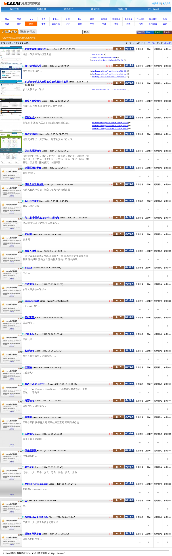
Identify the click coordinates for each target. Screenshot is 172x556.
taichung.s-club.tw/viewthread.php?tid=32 (109, 74)
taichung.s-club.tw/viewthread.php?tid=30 (109, 71)
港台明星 (129, 19)
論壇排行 (68, 9)
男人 (43, 19)
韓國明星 (116, 19)
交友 (92, 24)
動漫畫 (104, 19)
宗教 (141, 24)
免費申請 (156, 3)
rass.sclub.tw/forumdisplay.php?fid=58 (107, 60)
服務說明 (41, 9)
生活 (165, 19)
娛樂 (92, 19)
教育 (80, 24)
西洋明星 (153, 19)
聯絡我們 (122, 9)
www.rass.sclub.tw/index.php (104, 57)
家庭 (165, 24)
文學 (68, 19)
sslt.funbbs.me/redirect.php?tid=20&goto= (109, 89)
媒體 (43, 24)
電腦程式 (56, 24)
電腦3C (56, 19)
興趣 (104, 24)
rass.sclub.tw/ (97, 54)
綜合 (7, 19)
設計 (68, 24)
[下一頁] (151, 43)
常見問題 (95, 9)
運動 (116, 24)
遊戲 (19, 19)
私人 (80, 19)
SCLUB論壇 (153, 9)
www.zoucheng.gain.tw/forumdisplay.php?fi (110, 123)
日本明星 (141, 19)
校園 (129, 24)
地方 (31, 24)
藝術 (19, 24)
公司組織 (153, 24)
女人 (31, 19)
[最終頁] (167, 43)
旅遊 (7, 24)
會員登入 (166, 3)
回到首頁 (14, 9)
